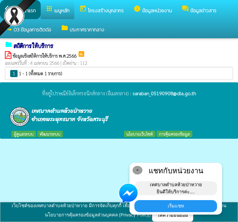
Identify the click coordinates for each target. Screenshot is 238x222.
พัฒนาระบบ (50, 134)
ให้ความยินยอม (172, 215)
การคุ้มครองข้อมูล (174, 134)
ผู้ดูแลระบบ (24, 134)
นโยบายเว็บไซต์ (139, 134)
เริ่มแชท (176, 205)
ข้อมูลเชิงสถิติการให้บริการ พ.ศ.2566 (45, 56)
